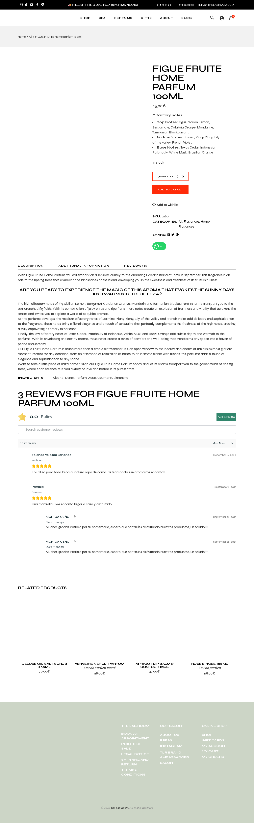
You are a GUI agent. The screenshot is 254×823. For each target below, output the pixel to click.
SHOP (207, 735)
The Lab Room (119, 807)
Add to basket (170, 189)
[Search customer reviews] (127, 429)
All (180, 221)
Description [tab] (31, 265)
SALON (166, 763)
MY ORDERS (213, 757)
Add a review (226, 416)
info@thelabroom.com (216, 5)
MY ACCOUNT (214, 746)
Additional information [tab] (84, 265)
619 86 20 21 (184, 5)
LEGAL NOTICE (135, 754)
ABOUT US (169, 735)
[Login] (222, 18)
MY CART (210, 751)
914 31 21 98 (164, 5)
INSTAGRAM (171, 746)
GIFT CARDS (213, 740)
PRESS (166, 740)
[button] (165, 204)
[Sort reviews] (222, 443)
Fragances (191, 221)
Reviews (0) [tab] (135, 265)
